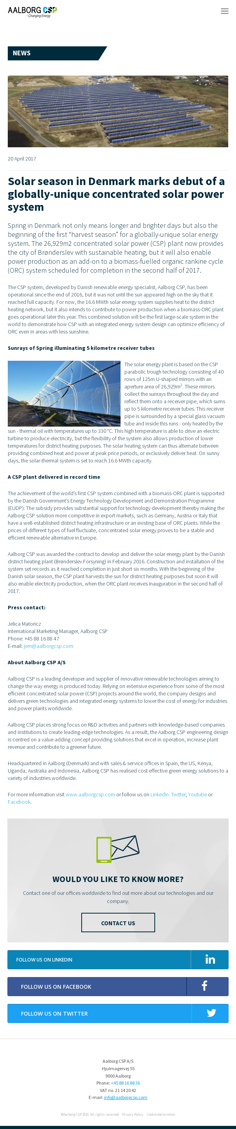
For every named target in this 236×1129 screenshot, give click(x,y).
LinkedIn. (160, 794)
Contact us (118, 923)
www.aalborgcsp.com (90, 794)
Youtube (197, 794)
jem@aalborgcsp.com (48, 645)
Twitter (178, 794)
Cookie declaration (161, 1114)
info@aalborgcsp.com (125, 1097)
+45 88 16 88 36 (125, 1083)
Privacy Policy (132, 1114)
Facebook (19, 801)
